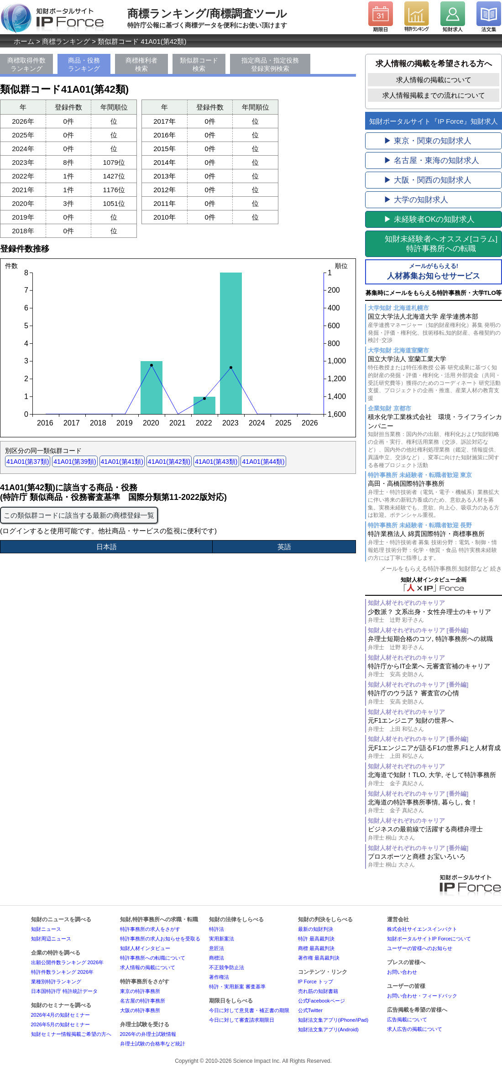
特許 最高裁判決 (316, 938)
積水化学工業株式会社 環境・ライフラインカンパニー (435, 441)
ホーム (24, 41)
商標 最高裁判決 (316, 948)
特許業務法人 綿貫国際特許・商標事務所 (435, 546)
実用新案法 (221, 938)
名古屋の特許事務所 (142, 1000)
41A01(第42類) (169, 461)
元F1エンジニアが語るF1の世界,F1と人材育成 (435, 752)
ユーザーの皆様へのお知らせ (419, 948)
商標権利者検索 (141, 64)
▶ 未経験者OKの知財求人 (429, 219)
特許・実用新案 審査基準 (237, 986)
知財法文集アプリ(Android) (328, 1029)
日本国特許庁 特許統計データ (64, 991)
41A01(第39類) (74, 461)
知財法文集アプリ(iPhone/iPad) (333, 1020)
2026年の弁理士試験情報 (148, 1034)
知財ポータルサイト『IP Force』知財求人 (433, 121)
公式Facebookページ (321, 1000)
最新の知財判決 (315, 929)
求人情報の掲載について (433, 80)
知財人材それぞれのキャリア (406, 602)
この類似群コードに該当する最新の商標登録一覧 (79, 515)
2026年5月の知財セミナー (60, 1024)
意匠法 (216, 948)
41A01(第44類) (263, 461)
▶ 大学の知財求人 (416, 199)
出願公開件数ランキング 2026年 (67, 962)
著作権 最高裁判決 (319, 958)
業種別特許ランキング (56, 981)
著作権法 (219, 977)
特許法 (216, 929)
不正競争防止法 (226, 967)
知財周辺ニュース (51, 938)
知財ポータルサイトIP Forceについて (429, 938)
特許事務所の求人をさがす (150, 929)
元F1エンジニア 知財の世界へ (435, 725)
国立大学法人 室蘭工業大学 (435, 378)
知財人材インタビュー (145, 948)
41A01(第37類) (27, 461)
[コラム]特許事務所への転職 (441, 244)
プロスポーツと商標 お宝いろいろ (435, 861)
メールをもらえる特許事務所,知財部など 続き (441, 568)
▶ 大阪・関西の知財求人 (427, 180)
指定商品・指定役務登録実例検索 (270, 64)
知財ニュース (46, 929)
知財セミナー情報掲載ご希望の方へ (71, 1034)
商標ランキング (66, 41)
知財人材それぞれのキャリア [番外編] (418, 630)
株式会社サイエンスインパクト (422, 929)
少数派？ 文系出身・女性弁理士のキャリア (435, 616)
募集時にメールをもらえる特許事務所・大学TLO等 (434, 292)
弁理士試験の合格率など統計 (152, 1043)
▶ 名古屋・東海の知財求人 (431, 160)
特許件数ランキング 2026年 (62, 972)
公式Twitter (310, 1010)
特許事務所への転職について (152, 958)
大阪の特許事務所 (140, 1010)
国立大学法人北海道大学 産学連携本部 (435, 328)
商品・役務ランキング (84, 64)
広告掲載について (407, 1019)
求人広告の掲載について (414, 1029)
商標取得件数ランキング (26, 64)
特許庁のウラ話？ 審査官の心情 (435, 697)
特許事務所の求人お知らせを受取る (160, 938)
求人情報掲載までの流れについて (433, 95)
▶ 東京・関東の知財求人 (427, 141)
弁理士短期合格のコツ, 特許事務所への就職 (435, 643)
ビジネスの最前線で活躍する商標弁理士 (435, 833)
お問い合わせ (402, 972)
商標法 (216, 958)
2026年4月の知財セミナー (60, 1015)
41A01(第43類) (216, 461)
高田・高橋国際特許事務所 (435, 499)
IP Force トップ (315, 981)
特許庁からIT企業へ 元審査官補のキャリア (435, 670)
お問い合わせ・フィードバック (422, 995)
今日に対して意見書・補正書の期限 (249, 1010)
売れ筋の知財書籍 (318, 991)
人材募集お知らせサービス (433, 271)
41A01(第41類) (122, 461)
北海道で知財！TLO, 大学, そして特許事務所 (435, 779)
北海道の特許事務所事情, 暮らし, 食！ (435, 806)
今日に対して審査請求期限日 (241, 1020)
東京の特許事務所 (140, 991)
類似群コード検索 (199, 64)
